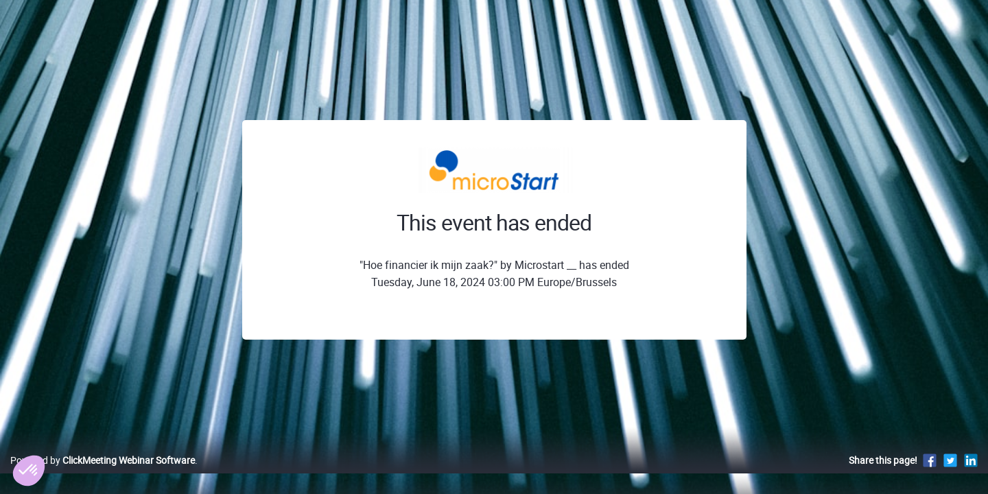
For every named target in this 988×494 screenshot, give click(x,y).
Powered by (102, 474)
